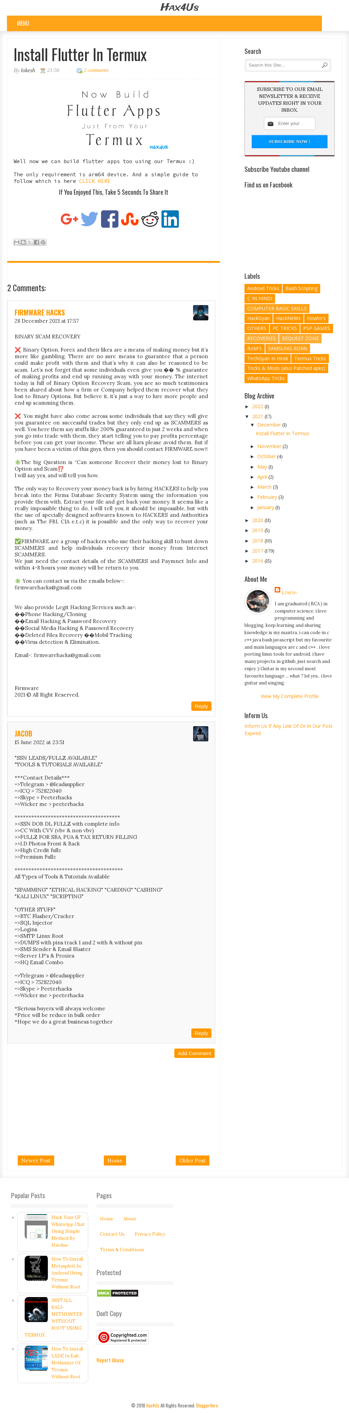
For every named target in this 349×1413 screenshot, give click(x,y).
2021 (258, 416)
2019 (258, 530)
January (266, 507)
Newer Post (36, 1160)
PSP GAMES (316, 328)
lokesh (289, 592)
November (270, 446)
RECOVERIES (261, 338)
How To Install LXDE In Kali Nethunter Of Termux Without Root (67, 1363)
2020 (258, 520)
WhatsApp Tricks (266, 378)
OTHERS (256, 328)
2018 (258, 540)
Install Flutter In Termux (282, 433)
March (265, 486)
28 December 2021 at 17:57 (47, 321)
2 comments (96, 70)
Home (115, 1160)
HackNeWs (288, 318)
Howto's (316, 318)
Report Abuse (110, 1360)
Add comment (194, 1053)
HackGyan (258, 318)
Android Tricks (263, 288)
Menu (23, 23)
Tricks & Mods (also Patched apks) (286, 368)
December (269, 424)
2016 (258, 560)
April (262, 476)
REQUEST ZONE (300, 338)
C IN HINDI (259, 298)
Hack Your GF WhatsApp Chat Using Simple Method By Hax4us (68, 1231)
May (262, 466)
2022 (258, 406)
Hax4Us (180, 8)
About (129, 1219)
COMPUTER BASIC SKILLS (277, 308)
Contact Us (112, 1234)
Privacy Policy (150, 1234)
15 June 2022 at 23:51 (39, 742)
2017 (258, 550)
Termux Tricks (310, 358)
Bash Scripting (301, 288)
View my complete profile (290, 696)
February (268, 497)
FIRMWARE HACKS (40, 312)
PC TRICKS (285, 328)
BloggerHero (207, 1405)
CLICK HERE (94, 181)
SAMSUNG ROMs (287, 348)
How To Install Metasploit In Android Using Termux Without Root (67, 1273)
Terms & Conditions (122, 1250)
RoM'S (254, 348)
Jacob (23, 733)
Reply (201, 706)
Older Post (192, 1160)
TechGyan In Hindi (267, 358)
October (267, 456)
